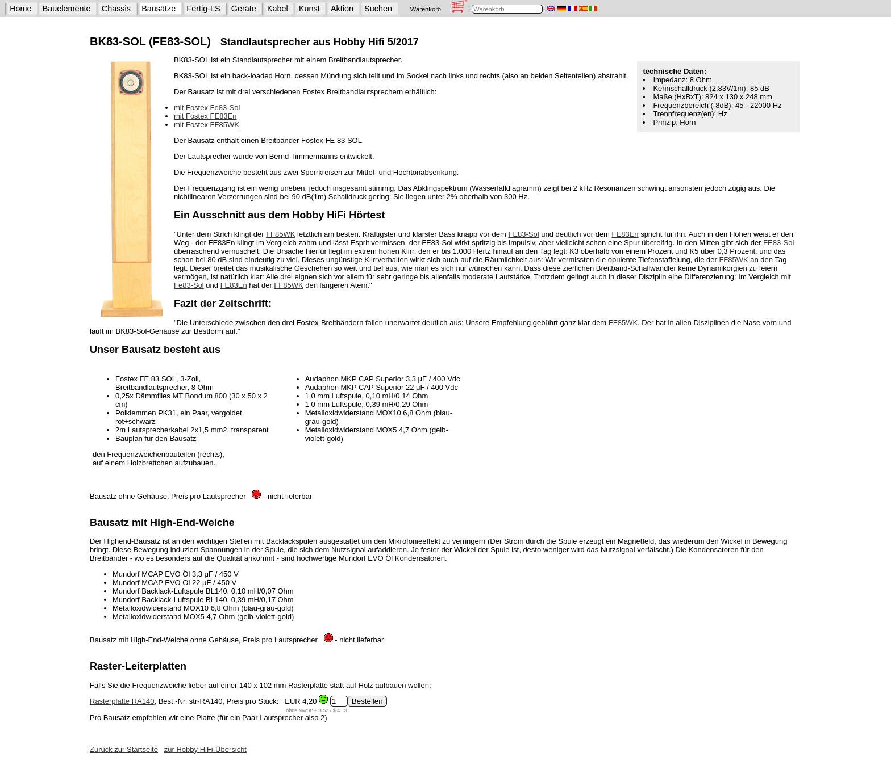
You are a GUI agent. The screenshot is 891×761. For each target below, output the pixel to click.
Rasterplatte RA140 (122, 701)
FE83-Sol (523, 234)
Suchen (378, 8)
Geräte (243, 8)
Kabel (277, 8)
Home (20, 8)
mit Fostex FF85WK (206, 124)
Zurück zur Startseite (124, 749)
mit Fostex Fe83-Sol (207, 107)
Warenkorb (425, 9)
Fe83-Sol (189, 285)
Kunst (309, 8)
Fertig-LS (203, 8)
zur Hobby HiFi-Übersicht (205, 749)
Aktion (342, 8)
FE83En (625, 234)
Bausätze (158, 8)
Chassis (116, 8)
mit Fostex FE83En (205, 116)
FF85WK (280, 234)
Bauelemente (67, 8)
